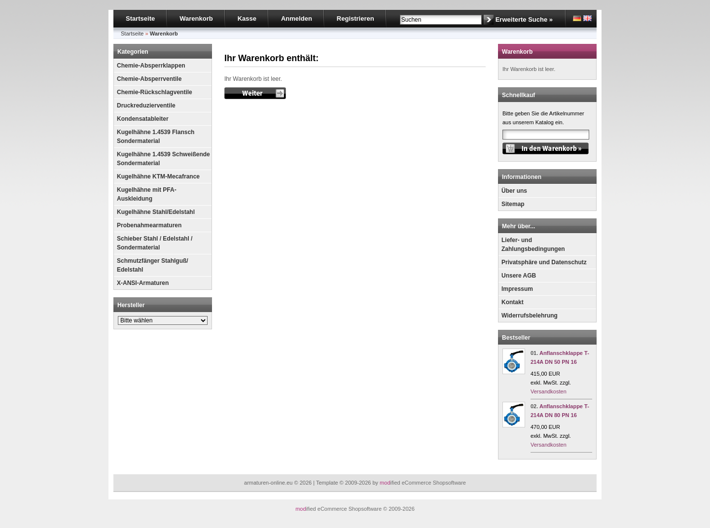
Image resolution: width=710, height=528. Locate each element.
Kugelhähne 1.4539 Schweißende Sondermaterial (163, 159)
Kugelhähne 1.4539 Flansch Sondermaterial (155, 136)
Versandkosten (549, 391)
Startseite (140, 18)
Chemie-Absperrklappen (151, 65)
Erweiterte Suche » (524, 19)
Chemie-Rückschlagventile (154, 92)
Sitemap (513, 204)
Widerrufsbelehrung (529, 315)
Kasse (247, 18)
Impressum (517, 288)
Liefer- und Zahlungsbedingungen (533, 244)
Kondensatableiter (143, 118)
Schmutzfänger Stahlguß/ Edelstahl (152, 265)
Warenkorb (196, 18)
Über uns (514, 190)
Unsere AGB (518, 275)
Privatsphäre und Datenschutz (544, 262)
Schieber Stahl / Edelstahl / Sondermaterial (154, 243)
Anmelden (296, 18)
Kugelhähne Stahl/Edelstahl (156, 212)
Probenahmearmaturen (149, 225)
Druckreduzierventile (146, 105)
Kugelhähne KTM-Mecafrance (158, 176)
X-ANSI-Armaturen (143, 283)
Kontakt (512, 302)
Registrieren (355, 18)
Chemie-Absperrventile (149, 78)
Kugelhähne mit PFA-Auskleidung (147, 194)
